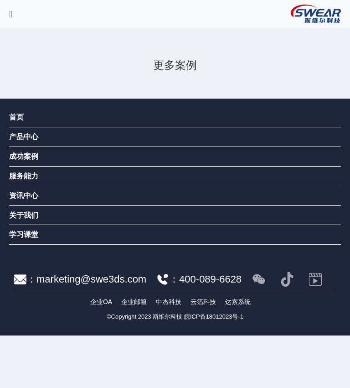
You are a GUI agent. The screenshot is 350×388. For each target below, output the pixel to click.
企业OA (101, 302)
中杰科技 (168, 302)
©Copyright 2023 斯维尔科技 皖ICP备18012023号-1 (175, 316)
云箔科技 (203, 302)
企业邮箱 (134, 302)
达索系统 (238, 302)
